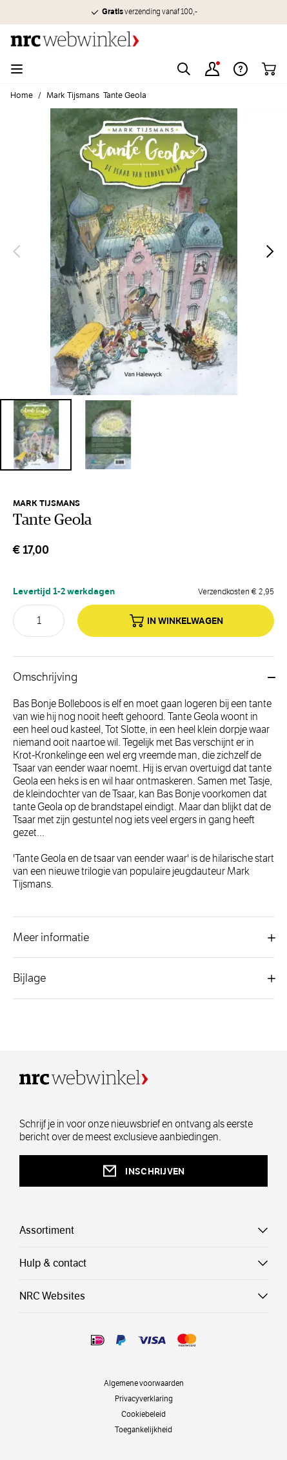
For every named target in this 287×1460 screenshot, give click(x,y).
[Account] (212, 69)
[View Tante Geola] (36, 435)
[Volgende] (270, 251)
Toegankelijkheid (143, 1429)
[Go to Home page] (143, 39)
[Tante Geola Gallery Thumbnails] (143, 435)
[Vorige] (17, 251)
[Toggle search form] (184, 69)
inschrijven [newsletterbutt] (143, 1171)
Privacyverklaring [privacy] (144, 1398)
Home (21, 95)
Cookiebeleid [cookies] (143, 1413)
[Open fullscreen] (143, 251)
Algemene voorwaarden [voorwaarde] (144, 1382)
